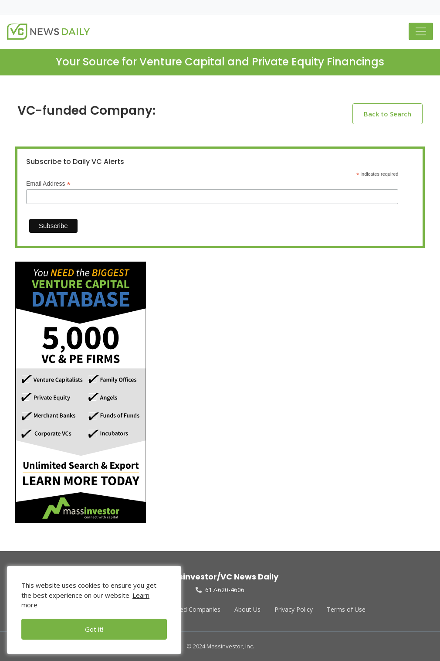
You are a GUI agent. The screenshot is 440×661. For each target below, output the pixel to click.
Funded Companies (193, 609)
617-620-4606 (220, 590)
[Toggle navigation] (421, 31)
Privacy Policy (293, 609)
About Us (247, 609)
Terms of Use (346, 609)
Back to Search (387, 113)
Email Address (48, 184)
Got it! (94, 629)
